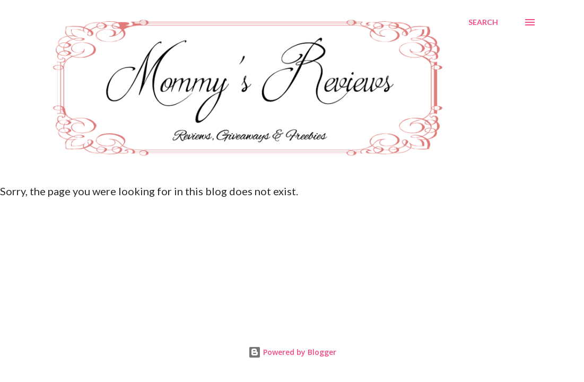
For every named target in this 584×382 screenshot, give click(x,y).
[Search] (483, 22)
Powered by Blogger (292, 352)
